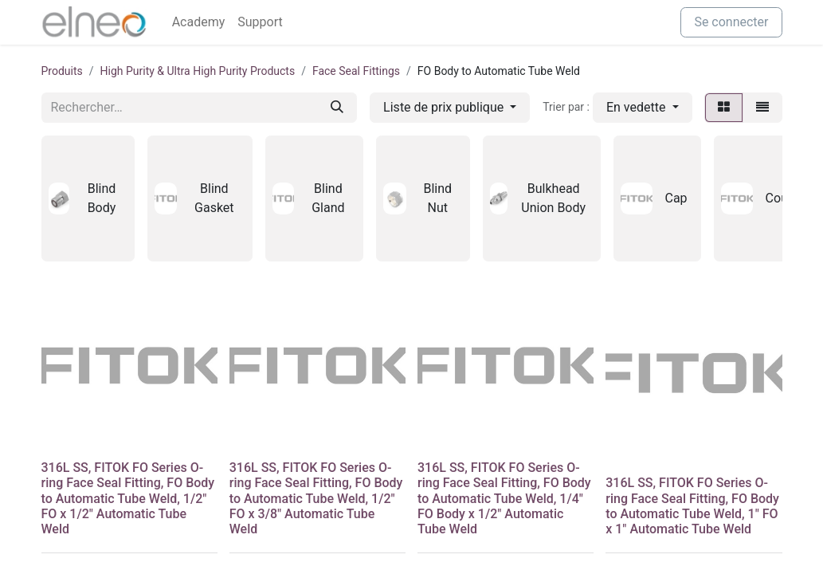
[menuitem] (199, 22)
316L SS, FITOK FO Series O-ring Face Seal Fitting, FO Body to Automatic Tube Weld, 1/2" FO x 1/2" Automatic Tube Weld (128, 498)
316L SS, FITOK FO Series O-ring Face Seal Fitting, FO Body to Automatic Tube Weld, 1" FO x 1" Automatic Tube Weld (692, 506)
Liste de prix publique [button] (445, 107)
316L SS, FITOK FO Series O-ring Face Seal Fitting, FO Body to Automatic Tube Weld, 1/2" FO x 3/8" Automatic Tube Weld (316, 498)
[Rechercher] (337, 107)
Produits (62, 71)
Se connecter (731, 21)
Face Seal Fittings (356, 71)
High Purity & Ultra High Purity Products (198, 71)
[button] (642, 107)
